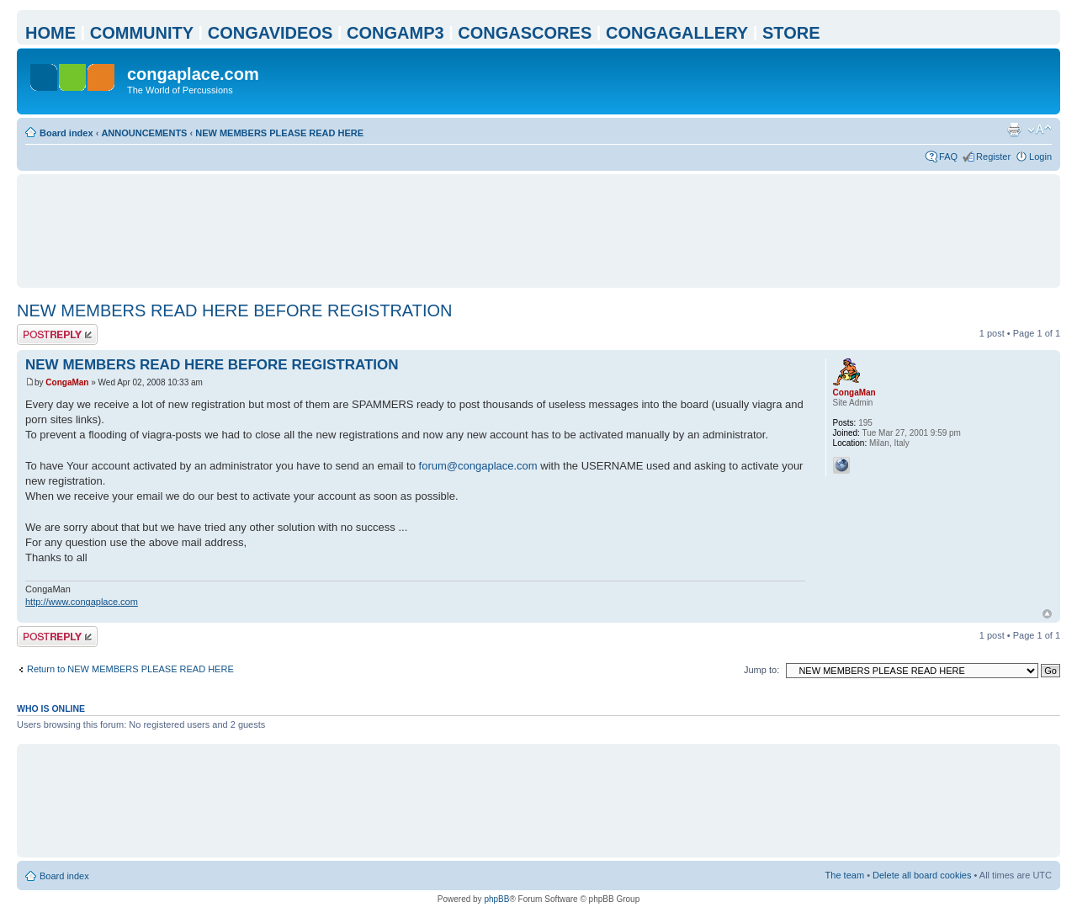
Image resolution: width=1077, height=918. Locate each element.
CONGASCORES (525, 33)
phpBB (496, 899)
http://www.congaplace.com (81, 602)
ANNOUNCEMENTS (144, 133)
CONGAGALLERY (677, 33)
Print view (1014, 129)
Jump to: (761, 670)
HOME (50, 33)
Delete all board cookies (922, 875)
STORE (791, 33)
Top (1047, 613)
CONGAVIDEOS (270, 33)
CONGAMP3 (395, 33)
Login (1040, 156)
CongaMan (66, 382)
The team (844, 875)
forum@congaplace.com (478, 465)
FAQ (948, 156)
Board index (66, 133)
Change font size (1039, 129)
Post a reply (57, 334)
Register (993, 156)
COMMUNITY (142, 33)
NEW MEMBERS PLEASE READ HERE (279, 133)
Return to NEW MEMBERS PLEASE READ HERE (130, 669)
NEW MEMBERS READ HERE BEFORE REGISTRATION (234, 310)
